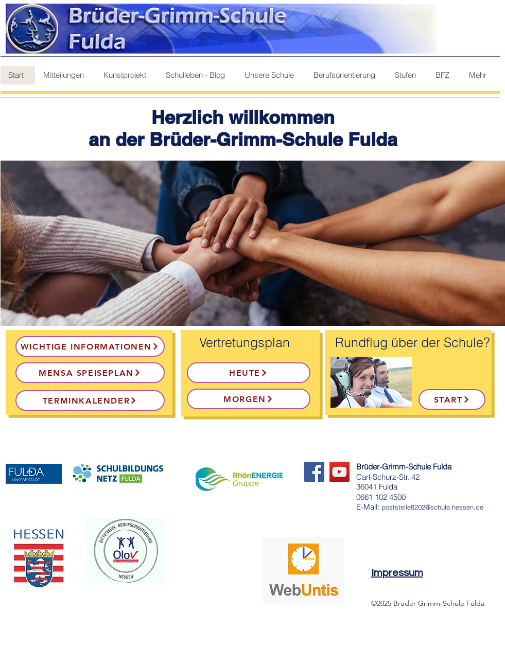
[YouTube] (339, 472)
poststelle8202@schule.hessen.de (432, 507)
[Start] (452, 399)
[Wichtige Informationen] (90, 346)
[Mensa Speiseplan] (90, 372)
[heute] (248, 372)
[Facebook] (314, 472)
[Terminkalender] (90, 400)
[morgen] (248, 399)
